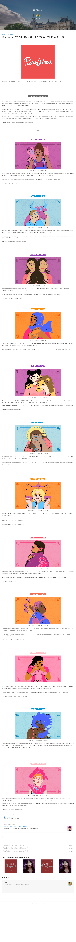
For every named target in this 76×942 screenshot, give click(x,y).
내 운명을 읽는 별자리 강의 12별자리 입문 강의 (15, 827)
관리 (44, 27)
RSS (40, 27)
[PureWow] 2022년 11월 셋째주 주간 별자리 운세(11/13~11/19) (14, 845)
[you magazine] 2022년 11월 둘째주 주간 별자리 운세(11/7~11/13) (14, 847)
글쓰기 (31, 27)
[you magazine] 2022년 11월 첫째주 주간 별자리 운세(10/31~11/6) (14, 850)
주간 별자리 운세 (10, 842)
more (73, 857)
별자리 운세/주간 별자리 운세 (8, 34)
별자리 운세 (5, 842)
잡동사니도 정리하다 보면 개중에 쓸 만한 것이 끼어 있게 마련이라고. (17, 884)
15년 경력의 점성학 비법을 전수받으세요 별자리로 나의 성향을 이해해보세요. (21, 828)
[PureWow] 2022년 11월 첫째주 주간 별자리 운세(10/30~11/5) (14, 848)
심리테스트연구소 (8, 817)
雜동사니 (38, 10)
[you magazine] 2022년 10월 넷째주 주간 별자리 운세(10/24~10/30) (15, 851)
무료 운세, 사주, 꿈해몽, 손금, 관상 (11, 819)
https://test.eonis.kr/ (8, 815)
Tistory (45, 903)
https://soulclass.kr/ (8, 824)
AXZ (37, 903)
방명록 (35, 27)
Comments (5, 877)
